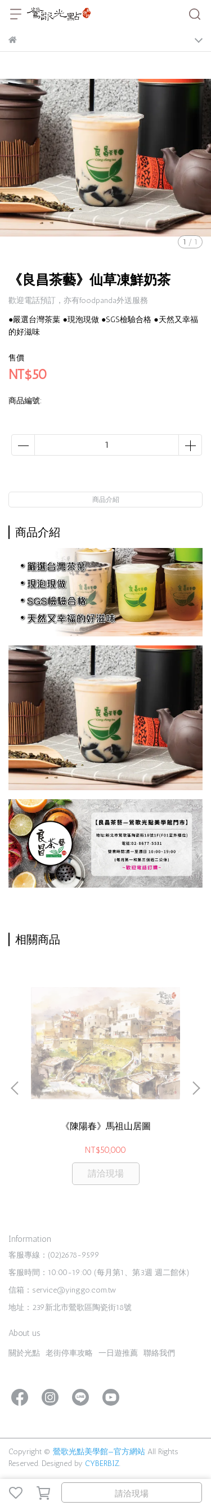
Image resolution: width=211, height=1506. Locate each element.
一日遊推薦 (118, 1353)
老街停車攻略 (69, 1353)
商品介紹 (105, 500)
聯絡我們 (159, 1353)
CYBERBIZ (102, 1463)
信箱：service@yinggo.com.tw (62, 1290)
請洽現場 (132, 1494)
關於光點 (24, 1353)
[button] (196, 1088)
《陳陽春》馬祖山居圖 (106, 1126)
